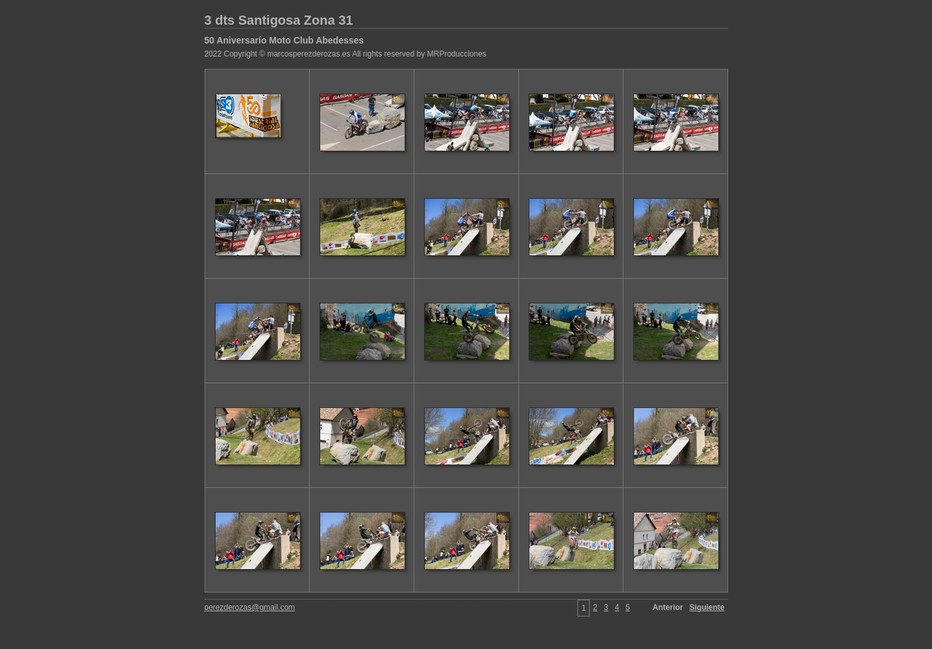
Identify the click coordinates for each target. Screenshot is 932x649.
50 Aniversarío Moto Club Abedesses (284, 40)
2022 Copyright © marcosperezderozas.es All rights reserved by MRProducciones (345, 53)
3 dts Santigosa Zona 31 (279, 20)
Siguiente (706, 607)
